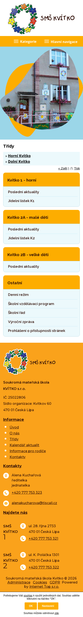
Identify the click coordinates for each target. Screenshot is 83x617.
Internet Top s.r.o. (44, 587)
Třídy (14, 439)
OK (31, 606)
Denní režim (18, 295)
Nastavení (48, 606)
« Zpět (62, 168)
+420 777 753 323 (27, 493)
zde (57, 613)
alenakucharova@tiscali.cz (34, 503)
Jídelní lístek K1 (21, 201)
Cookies (40, 582)
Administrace (18, 582)
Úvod (14, 427)
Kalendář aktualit (24, 445)
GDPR (55, 582)
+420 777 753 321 (43, 539)
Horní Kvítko (19, 155)
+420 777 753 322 (44, 567)
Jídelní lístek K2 (21, 238)
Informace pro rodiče (28, 451)
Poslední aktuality (23, 192)
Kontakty (17, 457)
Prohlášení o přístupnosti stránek (36, 331)
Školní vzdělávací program (31, 304)
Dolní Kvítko (19, 161)
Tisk (77, 168)
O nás (15, 433)
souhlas (28, 595)
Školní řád (16, 313)
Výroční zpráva (21, 322)
